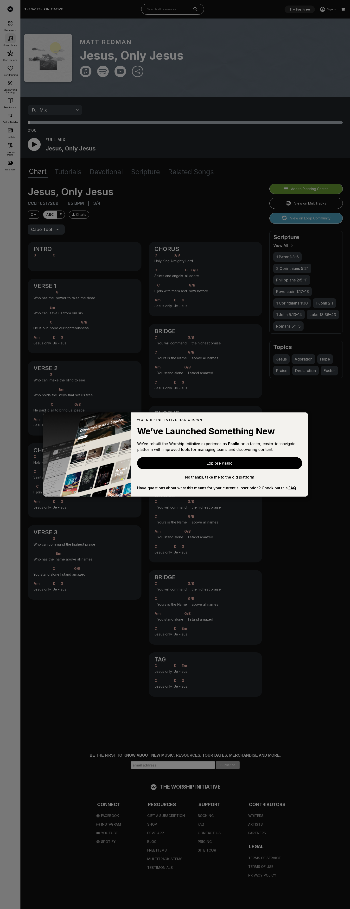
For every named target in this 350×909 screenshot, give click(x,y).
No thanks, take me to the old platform (219, 477)
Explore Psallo (220, 463)
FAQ (292, 488)
